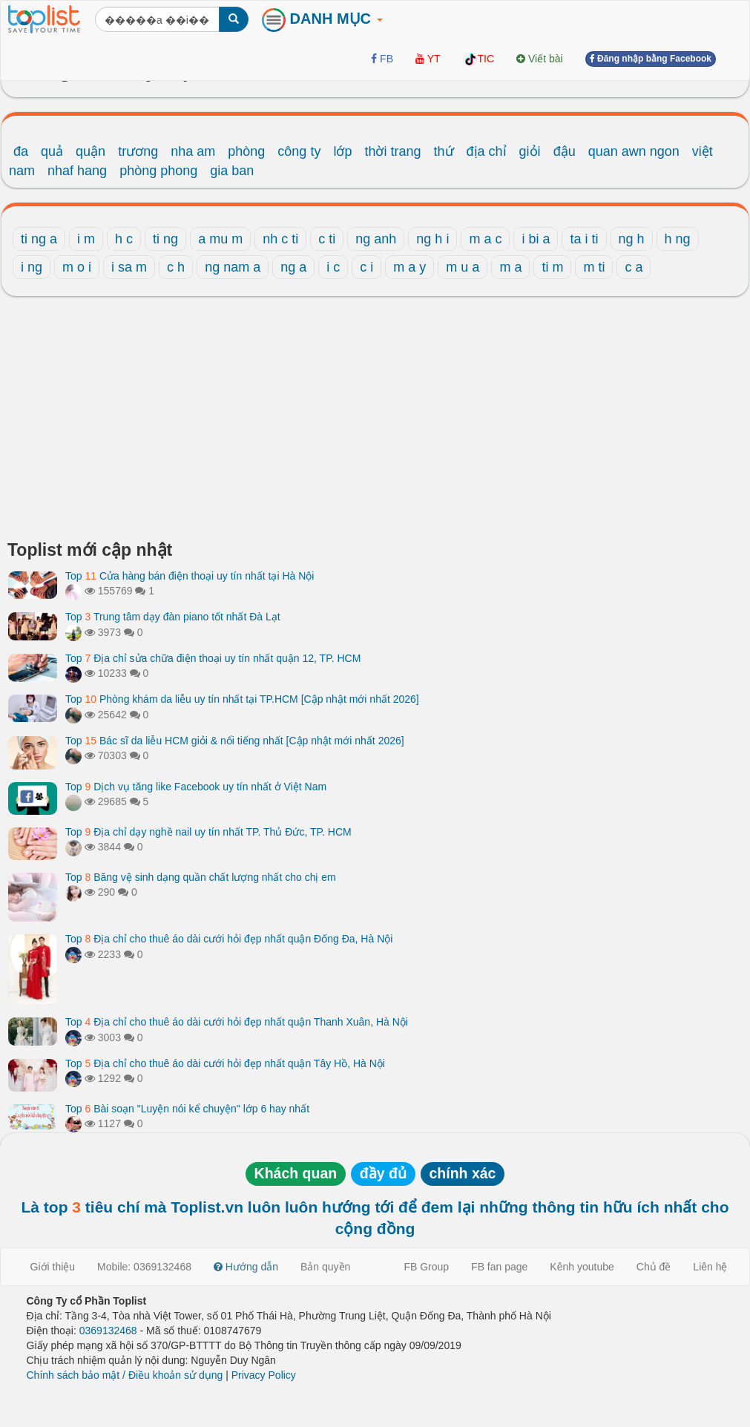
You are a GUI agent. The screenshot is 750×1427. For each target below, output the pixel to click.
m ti (594, 267)
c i (366, 267)
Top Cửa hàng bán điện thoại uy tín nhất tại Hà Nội (189, 576)
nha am (193, 151)
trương (138, 151)
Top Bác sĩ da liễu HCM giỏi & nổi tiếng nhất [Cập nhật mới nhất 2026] (234, 741)
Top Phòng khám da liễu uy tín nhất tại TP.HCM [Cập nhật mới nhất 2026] (242, 699)
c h (176, 267)
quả (52, 151)
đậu (564, 151)
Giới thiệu (53, 1267)
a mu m (220, 239)
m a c (485, 239)
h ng (678, 239)
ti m (552, 267)
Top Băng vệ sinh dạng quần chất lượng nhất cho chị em (200, 877)
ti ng (165, 239)
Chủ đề (653, 1267)
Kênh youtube (582, 1267)
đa (20, 151)
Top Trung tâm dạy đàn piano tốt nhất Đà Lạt (172, 617)
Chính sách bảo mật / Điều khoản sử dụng (125, 1375)
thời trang (392, 151)
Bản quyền (325, 1267)
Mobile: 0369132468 (144, 1267)
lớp (342, 151)
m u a (462, 267)
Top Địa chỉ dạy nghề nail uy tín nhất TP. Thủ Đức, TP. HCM (208, 832)
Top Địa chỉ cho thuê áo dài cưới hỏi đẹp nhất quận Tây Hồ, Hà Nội (225, 1063)
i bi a (536, 239)
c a (633, 267)
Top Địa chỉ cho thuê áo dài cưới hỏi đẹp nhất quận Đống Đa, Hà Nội (228, 939)
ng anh (375, 239)
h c (124, 239)
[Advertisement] (375, 422)
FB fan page (499, 1267)
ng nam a (232, 267)
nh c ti (280, 239)
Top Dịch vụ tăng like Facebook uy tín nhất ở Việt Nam (195, 787)
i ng (31, 267)
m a (510, 267)
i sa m (129, 267)
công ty (298, 151)
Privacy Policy (263, 1375)
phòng (246, 151)
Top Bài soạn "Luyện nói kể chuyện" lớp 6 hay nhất (187, 1109)
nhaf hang (77, 170)
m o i (76, 267)
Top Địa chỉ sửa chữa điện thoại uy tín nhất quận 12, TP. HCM (213, 658)
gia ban (232, 170)
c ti (326, 239)
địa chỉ (487, 151)
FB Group (426, 1267)
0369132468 (108, 1330)
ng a (293, 267)
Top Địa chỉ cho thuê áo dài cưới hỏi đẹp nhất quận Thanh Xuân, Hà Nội (236, 1022)
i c (333, 267)
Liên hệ (710, 1267)
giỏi (530, 151)
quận (90, 151)
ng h (632, 239)
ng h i (432, 239)
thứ (444, 151)
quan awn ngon (634, 151)
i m (86, 239)
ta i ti (584, 239)
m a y (409, 267)
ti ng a (39, 239)
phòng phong (158, 170)
